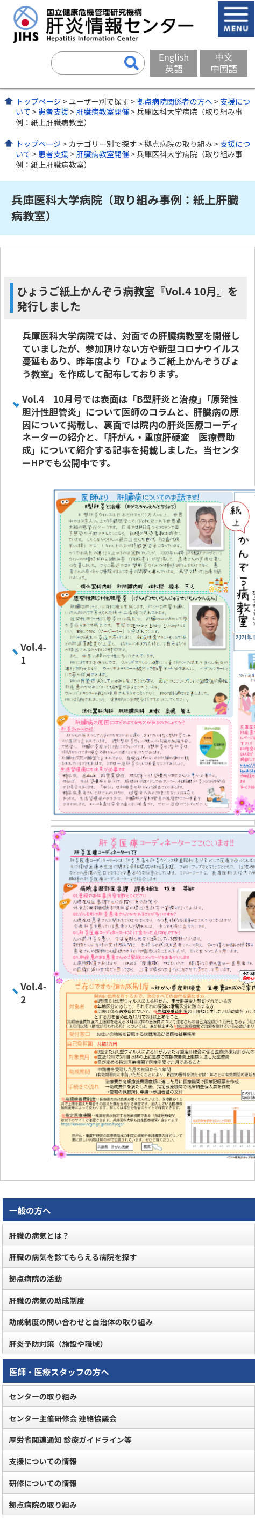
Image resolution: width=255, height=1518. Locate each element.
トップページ (38, 101)
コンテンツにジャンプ (0, 0)
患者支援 (53, 111)
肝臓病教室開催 (102, 111)
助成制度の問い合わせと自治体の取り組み (81, 1321)
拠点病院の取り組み (43, 1504)
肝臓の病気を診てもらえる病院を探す (73, 1257)
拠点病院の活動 (35, 1278)
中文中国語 (223, 62)
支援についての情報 (42, 1461)
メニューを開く (235, 19)
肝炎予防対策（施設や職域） (58, 1343)
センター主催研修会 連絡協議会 (62, 1418)
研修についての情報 (42, 1483)
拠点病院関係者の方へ (174, 101)
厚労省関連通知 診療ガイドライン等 (70, 1439)
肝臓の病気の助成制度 (46, 1300)
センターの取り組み (43, 1396)
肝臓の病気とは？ (39, 1235)
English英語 (174, 62)
